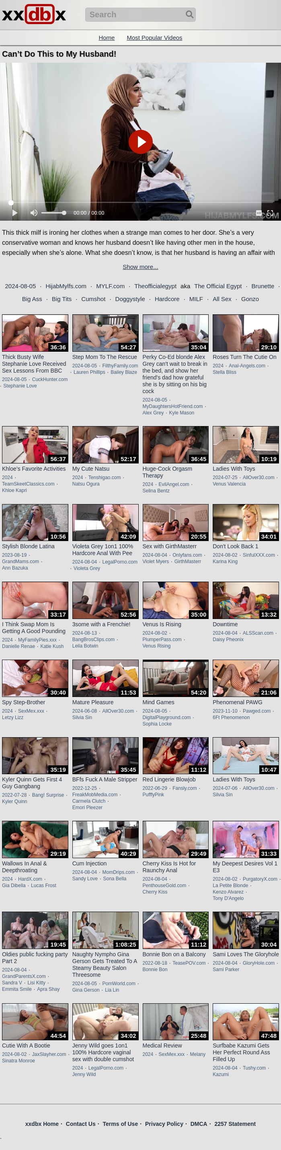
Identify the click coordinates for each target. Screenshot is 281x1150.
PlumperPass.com (162, 639)
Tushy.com (254, 1068)
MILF (196, 298)
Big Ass (32, 298)
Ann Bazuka (15, 568)
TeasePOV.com (188, 963)
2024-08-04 (84, 562)
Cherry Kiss (155, 892)
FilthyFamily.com (120, 366)
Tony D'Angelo (228, 898)
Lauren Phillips (89, 372)
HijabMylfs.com (65, 286)
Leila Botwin (85, 646)
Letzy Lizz (12, 717)
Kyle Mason (182, 413)
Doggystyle (130, 298)
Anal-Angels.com (247, 366)
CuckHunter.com (50, 379)
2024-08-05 (20, 286)
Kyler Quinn (14, 801)
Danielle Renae (18, 646)
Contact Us (81, 1124)
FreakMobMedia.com (95, 794)
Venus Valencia (229, 484)
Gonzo (250, 298)
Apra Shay (48, 989)
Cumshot (93, 298)
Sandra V (12, 983)
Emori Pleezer (87, 807)
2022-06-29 (155, 788)
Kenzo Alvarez (228, 892)
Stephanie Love (20, 386)
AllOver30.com (259, 477)
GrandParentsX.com (24, 976)
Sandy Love (85, 878)
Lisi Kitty (36, 983)
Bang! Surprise (48, 795)
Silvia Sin (82, 717)
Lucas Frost (43, 885)
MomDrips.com (118, 872)
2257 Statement (235, 1124)
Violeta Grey (87, 568)
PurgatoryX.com (260, 879)
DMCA (199, 1124)
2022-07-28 (14, 795)
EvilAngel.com (174, 484)
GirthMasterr (187, 561)
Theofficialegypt (155, 286)
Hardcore (167, 298)
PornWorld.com (118, 983)
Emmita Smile (17, 989)
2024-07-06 (225, 788)
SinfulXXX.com (259, 555)
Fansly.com (184, 788)
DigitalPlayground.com (167, 717)
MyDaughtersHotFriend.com (173, 406)
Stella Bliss (224, 372)
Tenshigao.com (104, 477)
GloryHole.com (259, 963)
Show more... (140, 266)
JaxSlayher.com (49, 1054)
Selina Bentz (156, 491)
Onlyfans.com (187, 555)
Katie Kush (52, 646)
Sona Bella (114, 878)
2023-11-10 (225, 711)
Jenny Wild (84, 1074)
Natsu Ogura (86, 484)
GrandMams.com (20, 561)
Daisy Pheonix (228, 639)
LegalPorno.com (119, 562)
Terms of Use (120, 1124)
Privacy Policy (164, 1124)
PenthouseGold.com (165, 885)
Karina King (225, 561)
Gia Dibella (14, 885)
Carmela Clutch (89, 801)
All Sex (222, 298)
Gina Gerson (86, 990)
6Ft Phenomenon (231, 717)
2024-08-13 (84, 633)
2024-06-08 (84, 711)
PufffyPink (153, 794)
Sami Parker (226, 969)
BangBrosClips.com (93, 639)
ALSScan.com (258, 633)
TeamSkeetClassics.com (28, 484)
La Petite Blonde (230, 885)
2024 (218, 366)
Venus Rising (157, 646)
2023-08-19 (14, 555)
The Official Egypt (218, 286)
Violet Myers (156, 561)
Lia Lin (112, 990)
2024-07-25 (225, 477)
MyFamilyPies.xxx (37, 640)
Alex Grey (153, 413)
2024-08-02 (225, 555)
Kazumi (221, 1074)
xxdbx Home (42, 1124)
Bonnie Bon (155, 969)
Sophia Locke (157, 724)
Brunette (263, 286)
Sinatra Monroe (18, 1061)
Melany (198, 1054)
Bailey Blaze (124, 372)
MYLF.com (110, 286)
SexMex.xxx (31, 711)
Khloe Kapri (14, 490)
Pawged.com (257, 711)
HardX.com (30, 879)
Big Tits (62, 298)
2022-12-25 (84, 788)
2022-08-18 (155, 963)
